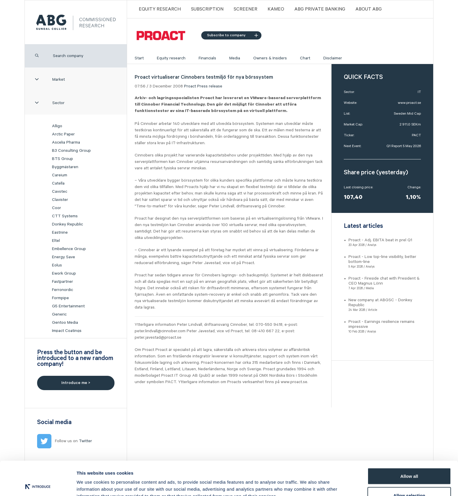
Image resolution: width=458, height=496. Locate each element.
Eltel (56, 240)
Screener (245, 9)
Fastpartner (62, 281)
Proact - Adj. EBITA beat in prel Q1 (380, 240)
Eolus (57, 265)
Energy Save (63, 257)
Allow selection (409, 461)
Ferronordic (62, 289)
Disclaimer (332, 58)
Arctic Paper (63, 134)
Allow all (409, 442)
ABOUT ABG (368, 9)
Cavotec (59, 191)
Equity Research (160, 9)
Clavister (60, 199)
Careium (59, 175)
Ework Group (64, 273)
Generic (59, 314)
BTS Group (62, 158)
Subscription (207, 9)
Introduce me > (75, 382)
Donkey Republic (67, 224)
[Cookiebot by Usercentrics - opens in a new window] (37, 484)
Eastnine (60, 232)
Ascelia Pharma (66, 142)
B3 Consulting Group (71, 150)
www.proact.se (409, 103)
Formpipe (60, 298)
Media (234, 58)
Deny (409, 480)
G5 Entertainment (68, 306)
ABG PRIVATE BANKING (319, 9)
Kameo (276, 9)
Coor (56, 208)
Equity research (171, 58)
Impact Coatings (66, 330)
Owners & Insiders (270, 58)
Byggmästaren (65, 167)
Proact (190, 86)
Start (139, 58)
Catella (58, 183)
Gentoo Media (65, 322)
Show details (306, 480)
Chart (305, 58)
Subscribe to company (232, 35)
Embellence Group (69, 249)
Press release (209, 86)
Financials (207, 58)
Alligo (57, 126)
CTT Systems (65, 216)
